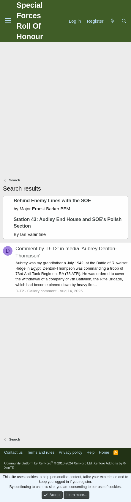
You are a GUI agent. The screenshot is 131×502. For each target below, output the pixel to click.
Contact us (13, 452)
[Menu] (8, 20)
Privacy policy (70, 452)
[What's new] (112, 21)
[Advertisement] (65, 110)
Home (104, 452)
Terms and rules (40, 452)
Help (91, 452)
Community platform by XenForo (48, 463)
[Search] (124, 21)
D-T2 (19, 291)
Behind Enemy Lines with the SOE (52, 200)
